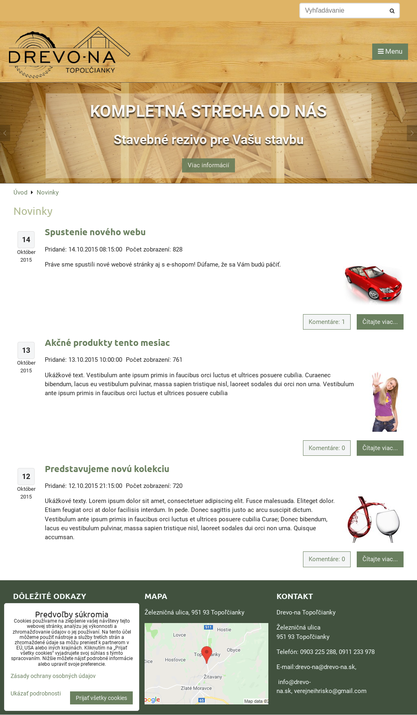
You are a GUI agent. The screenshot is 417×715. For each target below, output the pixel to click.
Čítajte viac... (380, 322)
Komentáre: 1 (327, 322)
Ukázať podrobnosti (36, 694)
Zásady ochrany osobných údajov (53, 676)
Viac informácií (208, 160)
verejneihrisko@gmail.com (330, 691)
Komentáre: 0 (327, 448)
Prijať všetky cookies (101, 698)
